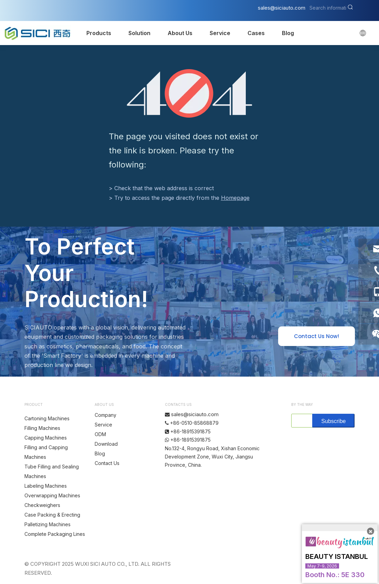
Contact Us (107, 463)
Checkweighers (42, 505)
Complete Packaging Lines (54, 534)
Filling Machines (42, 428)
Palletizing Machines (47, 524)
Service (220, 33)
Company (105, 415)
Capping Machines (45, 438)
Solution (139, 33)
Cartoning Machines (47, 418)
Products (98, 33)
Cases (256, 33)
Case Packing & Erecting (52, 515)
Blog (288, 33)
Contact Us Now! (316, 336)
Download (106, 444)
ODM (100, 434)
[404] (189, 93)
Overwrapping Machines (52, 495)
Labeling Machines (45, 486)
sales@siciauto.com (281, 7)
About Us (180, 33)
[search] (300, 420)
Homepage (235, 197)
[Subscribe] (333, 421)
